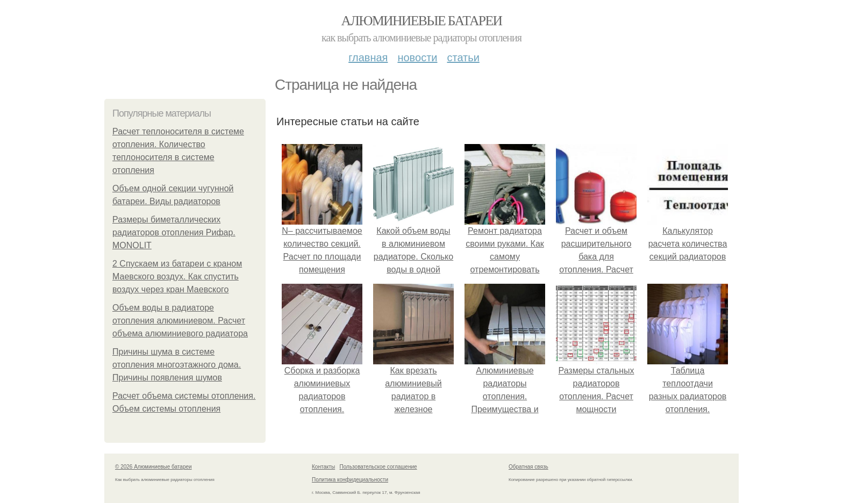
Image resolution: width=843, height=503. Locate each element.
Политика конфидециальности (350, 480)
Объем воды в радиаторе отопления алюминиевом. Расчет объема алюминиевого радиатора (180, 320)
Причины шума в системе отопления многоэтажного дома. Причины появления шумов (176, 364)
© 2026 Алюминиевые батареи (153, 467)
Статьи (463, 57)
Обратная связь (528, 467)
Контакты (323, 467)
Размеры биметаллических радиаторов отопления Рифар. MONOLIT (173, 232)
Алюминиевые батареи (421, 20)
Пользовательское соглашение (378, 467)
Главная (368, 57)
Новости (417, 57)
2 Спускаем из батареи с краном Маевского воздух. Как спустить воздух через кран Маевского (177, 276)
